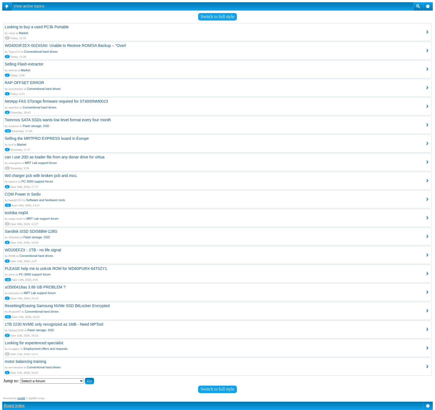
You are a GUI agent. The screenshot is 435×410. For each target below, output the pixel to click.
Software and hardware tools (45, 200)
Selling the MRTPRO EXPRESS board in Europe (47, 138)
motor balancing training (25, 361)
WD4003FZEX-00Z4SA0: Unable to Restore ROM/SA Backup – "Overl (65, 45)
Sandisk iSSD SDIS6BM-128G (31, 231)
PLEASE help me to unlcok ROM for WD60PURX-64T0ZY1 (56, 268)
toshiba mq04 (16, 213)
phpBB (21, 398)
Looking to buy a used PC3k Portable (37, 27)
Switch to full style (217, 16)
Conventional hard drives (41, 51)
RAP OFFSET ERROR (24, 82)
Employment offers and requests (45, 348)
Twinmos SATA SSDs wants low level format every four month (58, 120)
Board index (14, 405)
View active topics (29, 6)
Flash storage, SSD (36, 126)
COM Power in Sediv (23, 194)
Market (23, 33)
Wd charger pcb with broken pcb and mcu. (41, 175)
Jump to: (11, 380)
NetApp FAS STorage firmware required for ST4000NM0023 (56, 101)
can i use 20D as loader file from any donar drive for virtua (55, 157)
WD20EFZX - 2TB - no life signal (33, 250)
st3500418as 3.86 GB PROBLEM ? (35, 287)
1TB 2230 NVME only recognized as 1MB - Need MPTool (54, 324)
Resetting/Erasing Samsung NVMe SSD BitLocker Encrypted (57, 305)
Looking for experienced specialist (34, 343)
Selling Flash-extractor (24, 64)
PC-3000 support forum (37, 181)
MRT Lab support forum (41, 162)
